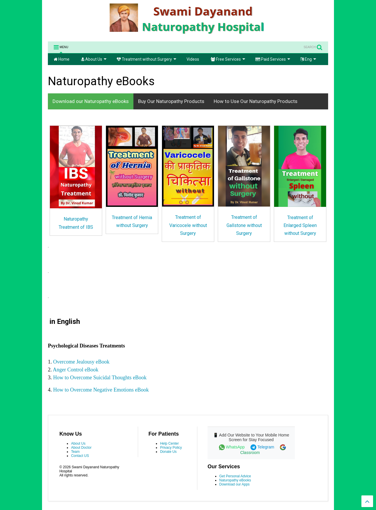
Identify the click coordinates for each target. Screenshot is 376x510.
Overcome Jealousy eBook (81, 362)
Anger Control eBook (76, 370)
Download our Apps (234, 484)
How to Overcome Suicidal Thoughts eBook (100, 377)
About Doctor (81, 448)
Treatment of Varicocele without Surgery (188, 225)
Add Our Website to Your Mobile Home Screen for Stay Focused (254, 437)
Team (75, 452)
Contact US (80, 456)
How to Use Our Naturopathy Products (255, 101)
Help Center (169, 443)
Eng (308, 59)
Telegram (262, 447)
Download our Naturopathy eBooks (91, 101)
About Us (94, 59)
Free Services (228, 59)
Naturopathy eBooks (235, 480)
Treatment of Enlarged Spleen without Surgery (300, 225)
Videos (193, 59)
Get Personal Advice (235, 476)
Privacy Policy (171, 448)
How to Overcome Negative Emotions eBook (101, 390)
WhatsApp (232, 447)
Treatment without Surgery (146, 59)
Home (61, 59)
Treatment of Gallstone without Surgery (244, 225)
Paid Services (272, 59)
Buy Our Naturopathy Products (171, 101)
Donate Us (168, 452)
